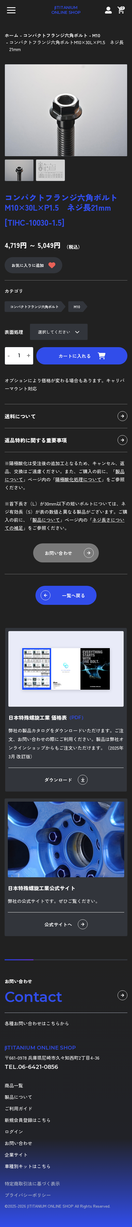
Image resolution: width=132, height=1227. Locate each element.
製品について (46, 519)
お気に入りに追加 (33, 265)
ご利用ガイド (18, 1108)
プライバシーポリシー (28, 1195)
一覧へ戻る (63, 595)
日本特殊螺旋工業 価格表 (47, 717)
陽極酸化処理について (78, 479)
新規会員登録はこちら (28, 1120)
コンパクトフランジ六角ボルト (34, 306)
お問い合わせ (69, 553)
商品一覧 (14, 1085)
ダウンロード (66, 780)
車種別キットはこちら (28, 1166)
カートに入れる (82, 355)
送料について (66, 416)
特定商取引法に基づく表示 (32, 1183)
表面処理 (14, 331)
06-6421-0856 (38, 1066)
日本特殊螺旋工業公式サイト (41, 888)
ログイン (14, 1131)
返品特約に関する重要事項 (66, 440)
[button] (11, 10)
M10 (77, 306)
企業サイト (16, 1154)
